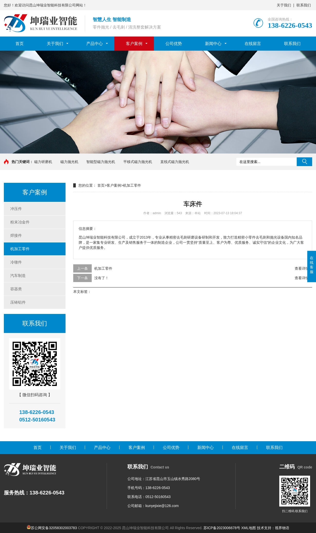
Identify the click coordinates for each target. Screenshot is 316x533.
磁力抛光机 (69, 162)
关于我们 (284, 5)
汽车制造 (18, 275)
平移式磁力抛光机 (137, 162)
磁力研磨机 (43, 162)
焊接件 (16, 235)
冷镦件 (16, 262)
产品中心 (94, 43)
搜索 (304, 161)
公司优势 (173, 43)
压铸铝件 (18, 302)
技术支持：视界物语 (273, 528)
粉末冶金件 (20, 222)
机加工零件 (20, 249)
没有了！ (101, 278)
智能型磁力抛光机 (100, 162)
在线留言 (253, 43)
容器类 (16, 289)
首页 (19, 43)
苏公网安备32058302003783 (54, 528)
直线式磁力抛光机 (174, 162)
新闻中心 (213, 43)
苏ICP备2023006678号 (221, 528)
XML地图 (248, 528)
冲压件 (16, 208)
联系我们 (303, 5)
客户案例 (134, 43)
